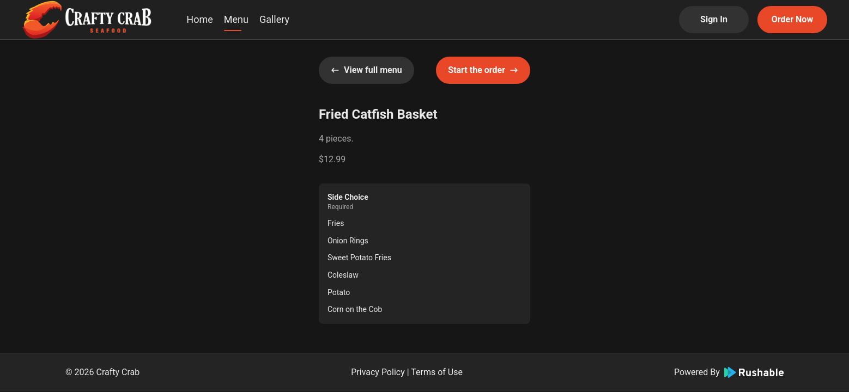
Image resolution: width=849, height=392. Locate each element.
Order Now (792, 19)
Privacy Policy (378, 372)
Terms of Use (437, 372)
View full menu (366, 70)
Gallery (274, 19)
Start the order (483, 70)
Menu (236, 19)
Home (199, 19)
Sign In (713, 19)
